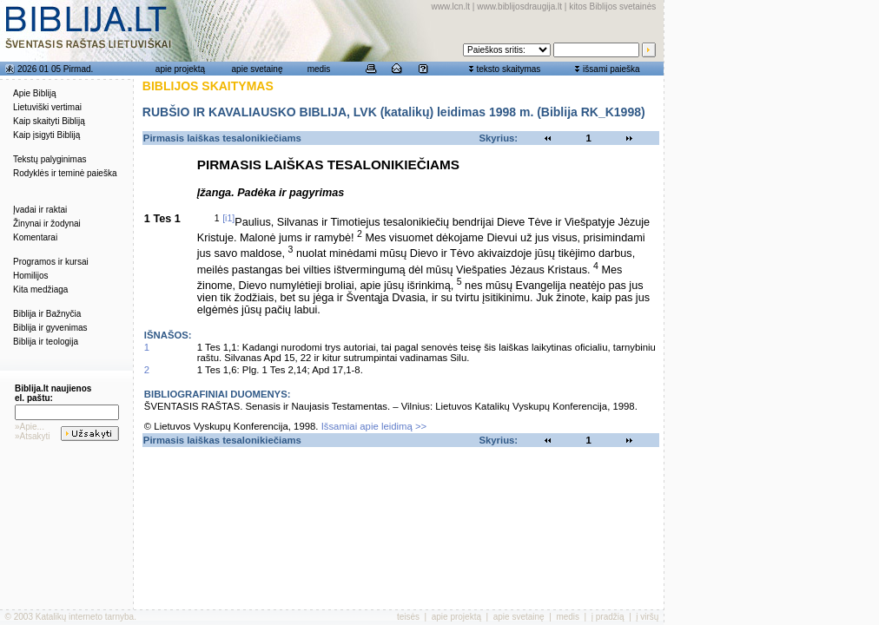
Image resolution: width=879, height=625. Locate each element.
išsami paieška (611, 69)
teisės (408, 617)
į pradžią (608, 617)
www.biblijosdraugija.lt (519, 6)
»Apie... (29, 426)
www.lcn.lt (451, 6)
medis (319, 69)
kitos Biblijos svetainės (612, 6)
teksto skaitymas (508, 69)
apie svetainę (257, 69)
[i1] (228, 218)
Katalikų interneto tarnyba (85, 617)
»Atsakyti (32, 436)
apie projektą (180, 69)
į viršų (647, 617)
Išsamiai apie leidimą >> (374, 426)
